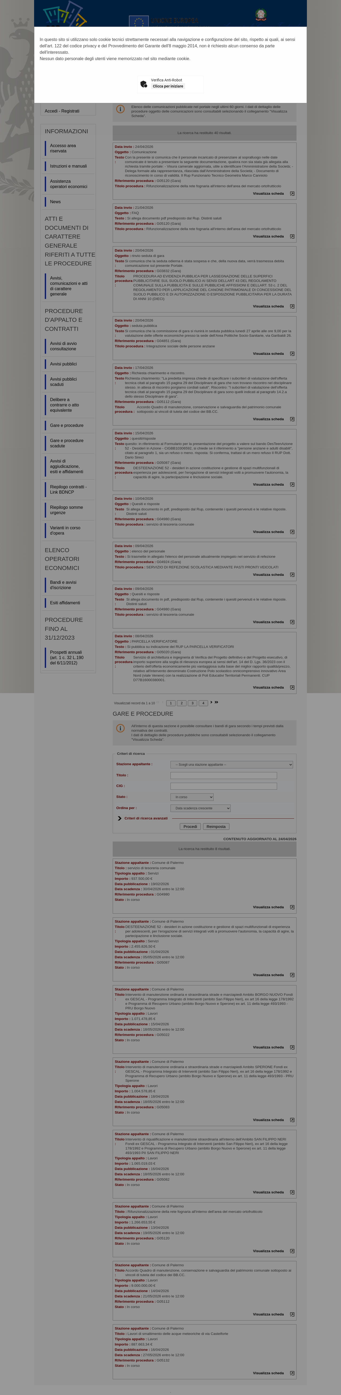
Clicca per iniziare (168, 86)
